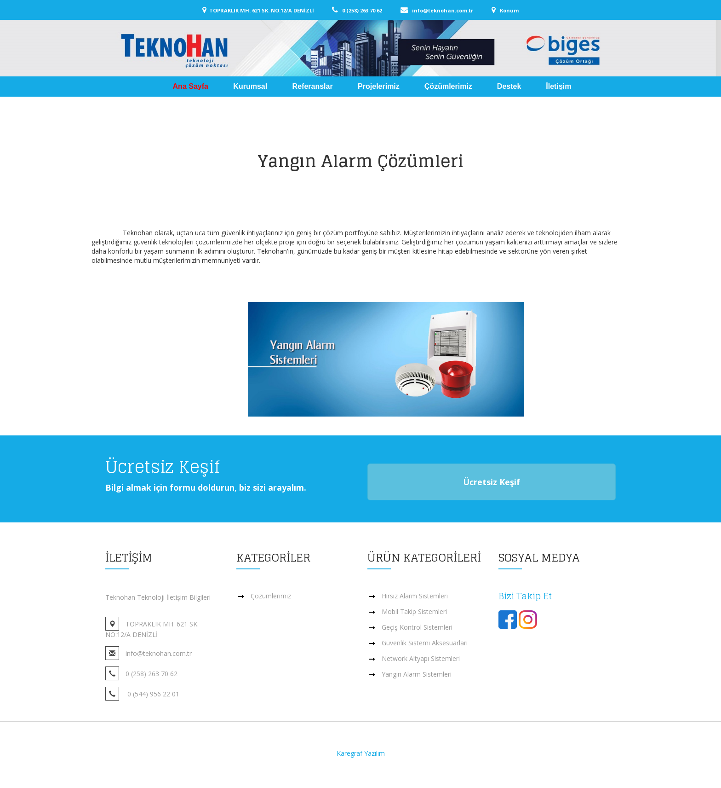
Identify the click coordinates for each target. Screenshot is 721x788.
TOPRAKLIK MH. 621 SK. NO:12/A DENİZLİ (270, 10)
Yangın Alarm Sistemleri (417, 674)
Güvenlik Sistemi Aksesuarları (425, 642)
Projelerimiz (379, 86)
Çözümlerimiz (448, 86)
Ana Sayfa (192, 86)
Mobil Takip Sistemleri (414, 611)
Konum (508, 10)
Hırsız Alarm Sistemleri (415, 595)
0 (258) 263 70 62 (369, 10)
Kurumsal (251, 86)
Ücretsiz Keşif (491, 481)
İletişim (558, 86)
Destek (509, 86)
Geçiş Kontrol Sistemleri (417, 627)
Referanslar (313, 86)
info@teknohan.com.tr (449, 10)
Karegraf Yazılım (361, 753)
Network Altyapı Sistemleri (421, 658)
